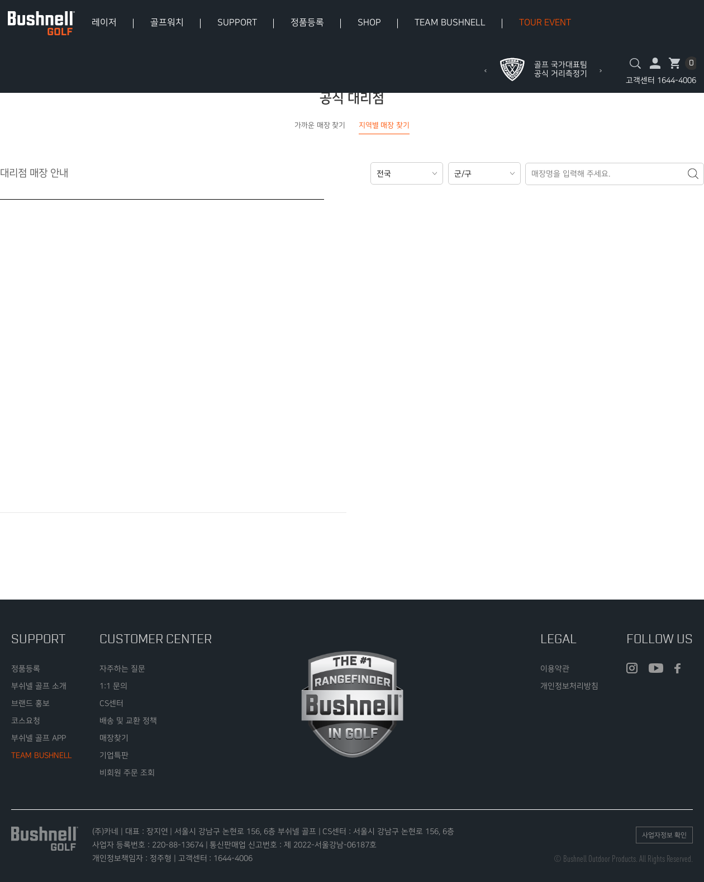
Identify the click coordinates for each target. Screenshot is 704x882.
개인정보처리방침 (569, 686)
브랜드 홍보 (30, 703)
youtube (656, 668)
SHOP (369, 22)
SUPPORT (237, 22)
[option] (543, 69)
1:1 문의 (113, 686)
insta (632, 668)
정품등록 (307, 22)
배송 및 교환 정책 (128, 720)
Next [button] (601, 70)
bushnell (41, 23)
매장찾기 (114, 738)
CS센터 (111, 703)
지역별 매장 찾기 (384, 125)
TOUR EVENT (545, 22)
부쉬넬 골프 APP (38, 738)
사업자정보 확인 (664, 835)
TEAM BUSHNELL (450, 22)
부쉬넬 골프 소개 (38, 686)
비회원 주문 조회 (127, 772)
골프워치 (167, 22)
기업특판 (114, 755)
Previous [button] (485, 70)
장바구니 (674, 63)
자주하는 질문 (122, 668)
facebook (677, 668)
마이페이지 (655, 63)
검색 (635, 63)
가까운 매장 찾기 (319, 125)
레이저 (104, 22)
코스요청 (25, 720)
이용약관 (554, 668)
